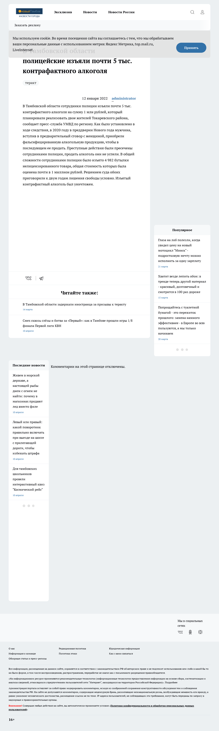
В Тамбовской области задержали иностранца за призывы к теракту (79, 307)
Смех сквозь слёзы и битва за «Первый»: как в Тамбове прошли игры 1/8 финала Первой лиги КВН (79, 326)
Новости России (121, 12)
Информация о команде (22, 653)
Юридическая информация (124, 648)
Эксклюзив (63, 12)
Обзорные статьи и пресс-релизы (28, 658)
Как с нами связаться (121, 653)
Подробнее (171, 682)
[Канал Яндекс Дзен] (200, 632)
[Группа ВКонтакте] (180, 632)
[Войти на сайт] (202, 12)
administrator (124, 98)
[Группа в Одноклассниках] (190, 632)
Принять (191, 48)
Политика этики (68, 653)
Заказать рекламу (27, 25)
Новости (90, 12)
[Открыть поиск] (192, 12)
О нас (12, 648)
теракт (30, 82)
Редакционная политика (72, 648)
